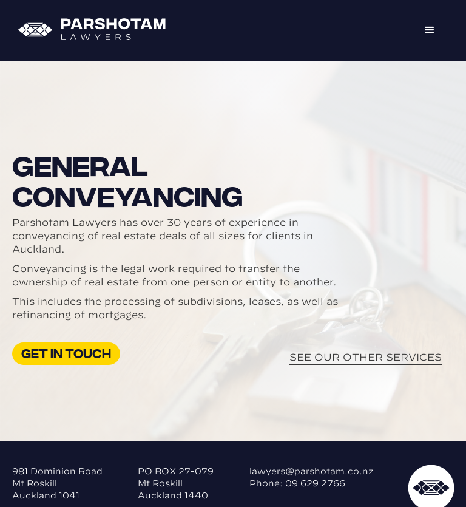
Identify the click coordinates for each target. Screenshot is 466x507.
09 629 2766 (315, 483)
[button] (429, 30)
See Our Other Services (365, 357)
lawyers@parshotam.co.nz (311, 471)
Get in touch (66, 352)
